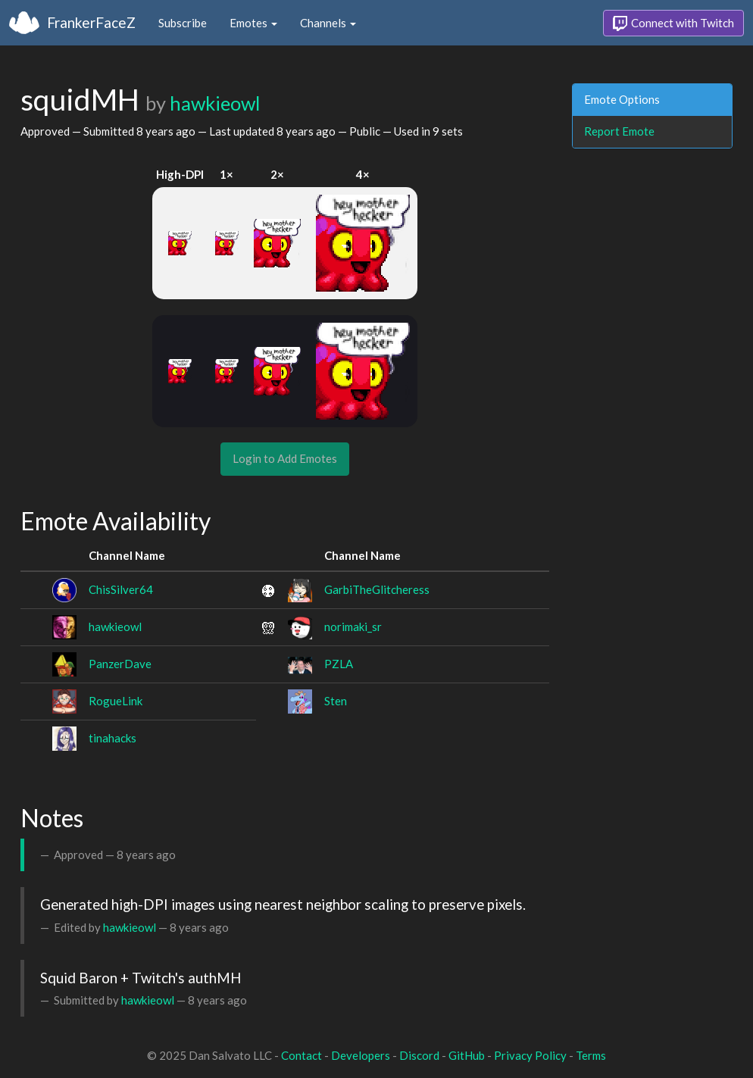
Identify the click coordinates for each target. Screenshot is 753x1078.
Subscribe (182, 23)
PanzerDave (120, 663)
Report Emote (619, 131)
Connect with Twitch (673, 23)
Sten (335, 701)
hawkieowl (215, 103)
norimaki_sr (353, 626)
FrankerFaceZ (91, 22)
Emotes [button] (253, 23)
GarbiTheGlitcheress (377, 589)
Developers (360, 1055)
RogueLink (115, 701)
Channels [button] (328, 23)
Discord (419, 1055)
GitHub (466, 1055)
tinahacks (112, 738)
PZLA (338, 663)
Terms (591, 1055)
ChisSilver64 (121, 589)
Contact (301, 1055)
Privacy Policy (530, 1055)
